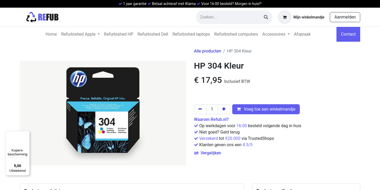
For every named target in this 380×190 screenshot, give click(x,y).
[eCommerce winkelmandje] (301, 17)
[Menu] (26, 134)
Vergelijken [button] (207, 152)
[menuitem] (51, 34)
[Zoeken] (266, 17)
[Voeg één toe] (224, 109)
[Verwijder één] (200, 109)
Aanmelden (345, 17)
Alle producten (207, 51)
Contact (348, 34)
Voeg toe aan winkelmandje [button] (266, 109)
